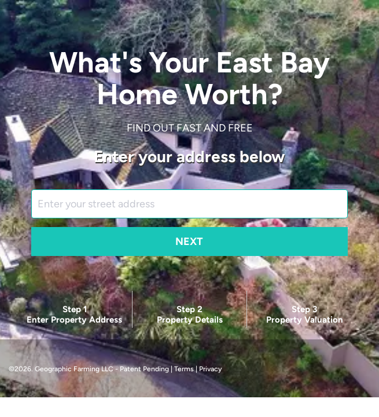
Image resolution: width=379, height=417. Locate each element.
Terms (184, 369)
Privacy (210, 369)
